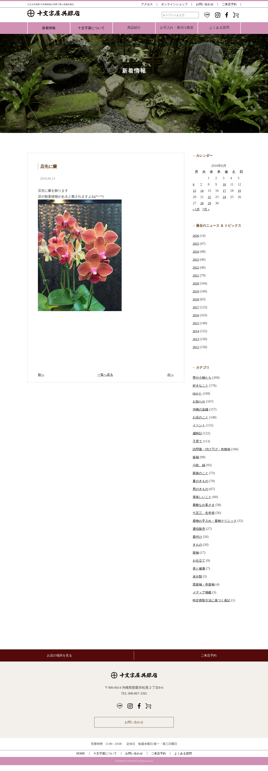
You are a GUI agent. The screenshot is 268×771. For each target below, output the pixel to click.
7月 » (206, 209)
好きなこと (201, 385)
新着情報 (48, 28)
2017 (196, 307)
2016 (196, 315)
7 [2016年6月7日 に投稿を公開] (201, 184)
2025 (196, 243)
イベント (199, 425)
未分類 (198, 582)
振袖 (196, 457)
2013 (196, 339)
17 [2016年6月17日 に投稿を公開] (224, 190)
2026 (196, 235)
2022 (196, 267)
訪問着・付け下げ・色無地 (213, 449)
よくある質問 (183, 759)
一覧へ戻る (105, 374)
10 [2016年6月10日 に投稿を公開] (224, 184)
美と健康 (199, 574)
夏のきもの (201, 481)
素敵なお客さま (204, 505)
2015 (196, 323)
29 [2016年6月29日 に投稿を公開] (209, 203)
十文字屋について (91, 28)
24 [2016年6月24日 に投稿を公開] (224, 197)
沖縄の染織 (201, 409)
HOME (80, 759)
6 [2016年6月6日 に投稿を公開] (194, 184)
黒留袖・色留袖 (204, 590)
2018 (196, 299)
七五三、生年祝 (204, 513)
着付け (198, 542)
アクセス (147, 4)
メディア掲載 (203, 598)
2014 (196, 331)
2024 (196, 251)
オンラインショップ (174, 4)
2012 (196, 347)
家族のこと (201, 473)
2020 (196, 283)
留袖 (196, 558)
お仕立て (199, 566)
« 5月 (196, 209)
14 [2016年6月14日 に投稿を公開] (202, 190)
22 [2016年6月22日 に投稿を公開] (209, 197)
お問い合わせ (205, 4)
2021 (196, 275)
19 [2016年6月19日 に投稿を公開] (239, 190)
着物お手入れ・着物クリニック (216, 521)
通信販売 (199, 534)
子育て (198, 441)
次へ (170, 374)
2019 (196, 291)
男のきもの (201, 489)
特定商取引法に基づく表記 (213, 606)
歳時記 (198, 433)
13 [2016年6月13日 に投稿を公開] (194, 190)
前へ (41, 374)
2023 (196, 259)
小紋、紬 (199, 465)
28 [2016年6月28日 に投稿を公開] (202, 203)
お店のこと (201, 417)
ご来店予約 (229, 4)
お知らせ (199, 401)
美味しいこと (203, 497)
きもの (198, 550)
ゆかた (198, 393)
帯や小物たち (203, 377)
